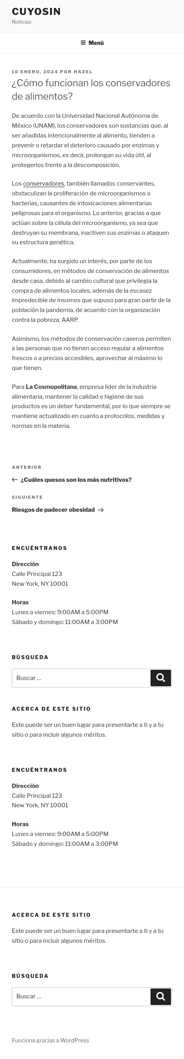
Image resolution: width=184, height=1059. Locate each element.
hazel (83, 71)
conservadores (43, 183)
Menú (92, 42)
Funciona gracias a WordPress (50, 1040)
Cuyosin (36, 11)
